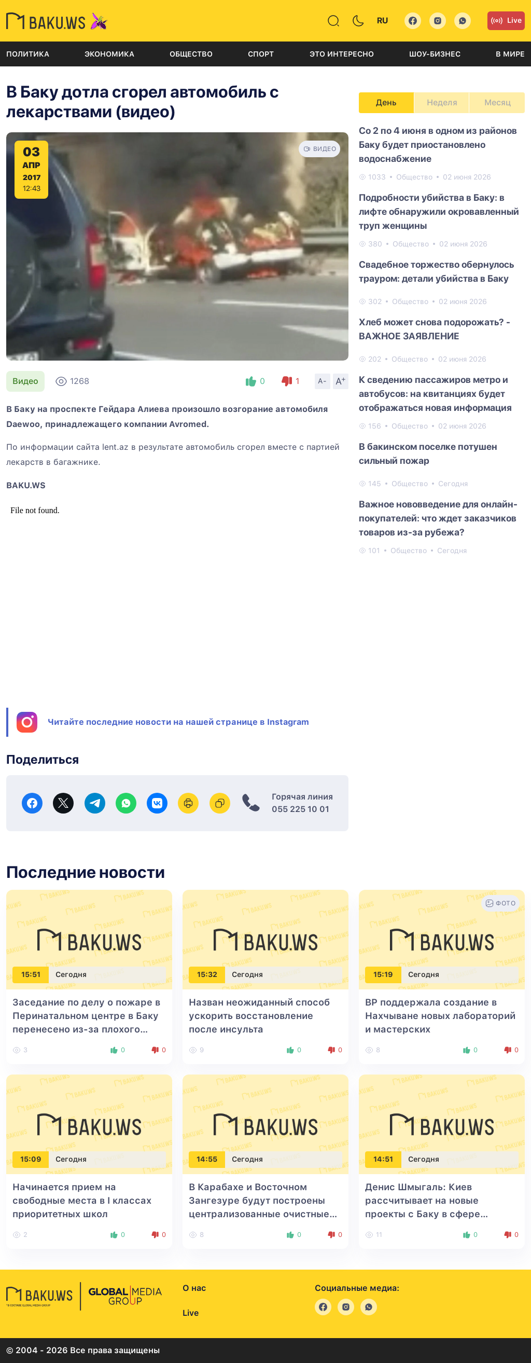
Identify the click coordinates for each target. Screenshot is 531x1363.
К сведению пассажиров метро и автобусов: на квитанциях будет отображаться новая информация (435, 393)
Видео (25, 381)
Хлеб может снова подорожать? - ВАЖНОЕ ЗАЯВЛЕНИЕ (434, 328)
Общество (191, 54)
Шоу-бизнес (434, 54)
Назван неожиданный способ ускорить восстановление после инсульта (259, 1016)
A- (322, 381)
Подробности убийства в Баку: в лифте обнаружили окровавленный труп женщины (439, 211)
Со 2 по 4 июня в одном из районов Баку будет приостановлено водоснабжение (438, 144)
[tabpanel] (442, 339)
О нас (194, 1288)
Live (506, 21)
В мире (510, 54)
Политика (27, 54)
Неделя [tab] (442, 102)
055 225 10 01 (300, 809)
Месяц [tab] (497, 102)
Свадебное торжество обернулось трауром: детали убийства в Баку (436, 271)
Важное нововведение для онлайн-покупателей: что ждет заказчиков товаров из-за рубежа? (438, 518)
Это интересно (342, 54)
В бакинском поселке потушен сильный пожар (428, 453)
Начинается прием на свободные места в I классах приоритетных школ (81, 1200)
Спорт (261, 54)
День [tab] (386, 102)
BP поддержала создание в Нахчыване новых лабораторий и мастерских (440, 1016)
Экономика (109, 54)
